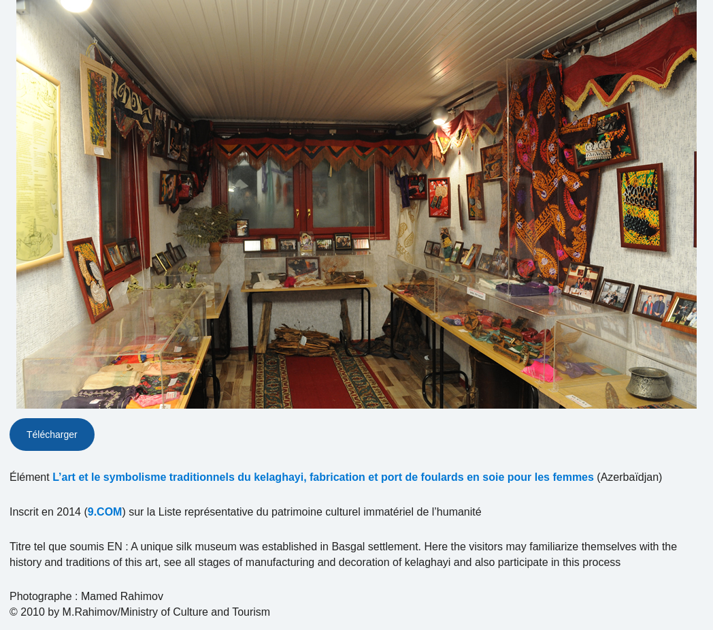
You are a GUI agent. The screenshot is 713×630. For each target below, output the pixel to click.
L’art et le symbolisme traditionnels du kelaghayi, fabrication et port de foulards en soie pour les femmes (323, 477)
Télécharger (52, 434)
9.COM (105, 512)
